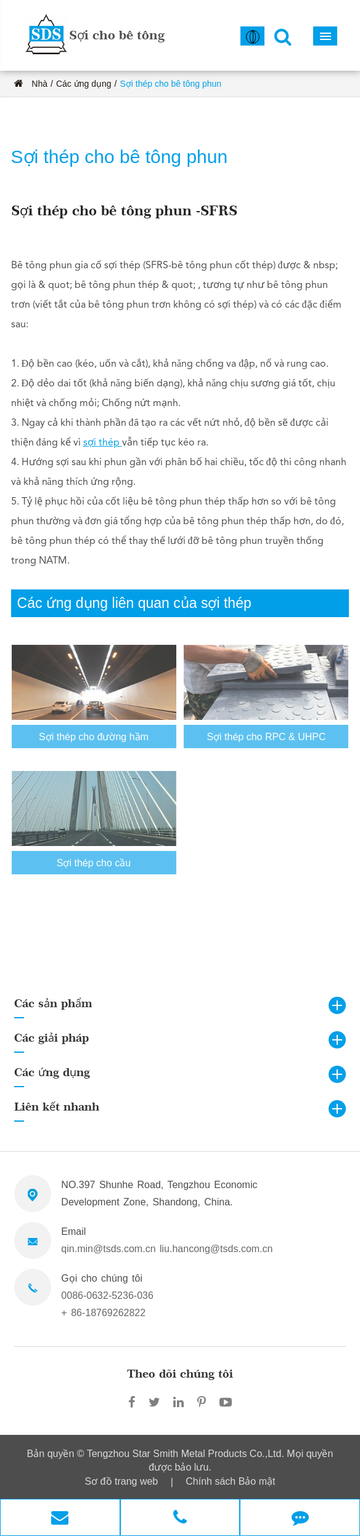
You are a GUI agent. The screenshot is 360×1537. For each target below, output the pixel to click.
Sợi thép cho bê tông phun (170, 84)
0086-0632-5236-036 (107, 1295)
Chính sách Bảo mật (230, 1481)
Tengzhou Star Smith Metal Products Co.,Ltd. (187, 1453)
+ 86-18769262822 (103, 1312)
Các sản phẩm (53, 1003)
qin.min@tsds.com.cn (108, 1249)
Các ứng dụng (84, 84)
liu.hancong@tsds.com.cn (216, 1249)
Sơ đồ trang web (121, 1481)
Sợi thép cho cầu (94, 866)
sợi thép (102, 443)
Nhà (39, 84)
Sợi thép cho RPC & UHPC (266, 740)
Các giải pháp (51, 1037)
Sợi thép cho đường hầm (94, 740)
